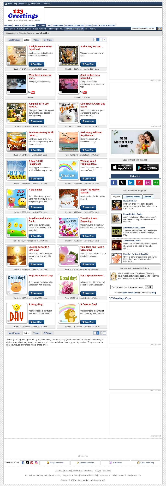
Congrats (69, 25)
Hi (86, 29)
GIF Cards (47, 40)
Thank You (18, 25)
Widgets (98, 470)
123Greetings (10, 33)
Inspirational (58, 25)
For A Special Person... (92, 275)
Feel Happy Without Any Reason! (91, 134)
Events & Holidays (107, 25)
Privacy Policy (42, 475)
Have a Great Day (74, 29)
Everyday (41, 25)
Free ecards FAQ (123, 475)
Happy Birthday (129, 201)
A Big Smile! (35, 189)
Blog (153, 293)
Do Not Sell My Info (88, 475)
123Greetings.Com (120, 298)
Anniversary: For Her (132, 241)
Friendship (79, 25)
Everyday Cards (25, 33)
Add (149, 287)
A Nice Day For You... (91, 46)
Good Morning (39, 29)
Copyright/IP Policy (71, 475)
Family (89, 25)
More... (93, 29)
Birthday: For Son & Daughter (135, 254)
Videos (36, 40)
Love (49, 25)
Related (148, 196)
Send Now (36, 64)
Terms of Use (30, 475)
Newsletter (47, 4)
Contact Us (136, 475)
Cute (95, 25)
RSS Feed (107, 470)
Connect (21, 4)
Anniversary (29, 25)
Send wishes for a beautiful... (90, 76)
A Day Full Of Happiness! (36, 162)
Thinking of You (56, 29)
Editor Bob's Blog (145, 462)
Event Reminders (85, 462)
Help (114, 475)
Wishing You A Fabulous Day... (88, 162)
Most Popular (14, 40)
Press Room (88, 470)
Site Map (59, 470)
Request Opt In (104, 475)
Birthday (8, 25)
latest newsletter (130, 293)
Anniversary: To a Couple (134, 227)
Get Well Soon (24, 29)
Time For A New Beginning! (88, 220)
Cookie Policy (55, 475)
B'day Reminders (55, 462)
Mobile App (35, 4)
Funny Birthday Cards (132, 214)
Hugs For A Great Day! (41, 275)
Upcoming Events (132, 196)
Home (9, 4)
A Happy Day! (36, 304)
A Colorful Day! (88, 304)
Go (159, 29)
